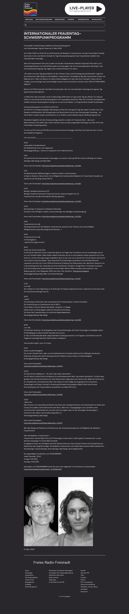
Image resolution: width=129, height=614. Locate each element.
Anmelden (84, 589)
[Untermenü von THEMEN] (76, 19)
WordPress (67, 596)
